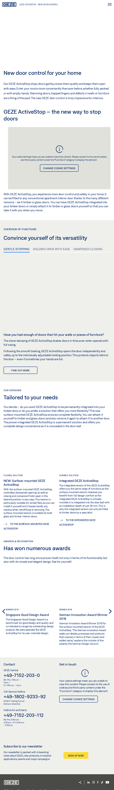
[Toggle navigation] (109, 4)
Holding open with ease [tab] (51, 249)
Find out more (20, 359)
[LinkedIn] (88, 784)
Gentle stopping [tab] (17, 249)
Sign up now (76, 757)
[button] (3, 609)
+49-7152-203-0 (22, 677)
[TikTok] (102, 784)
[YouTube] (107, 784)
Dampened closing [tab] (88, 249)
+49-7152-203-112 (24, 717)
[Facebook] (97, 784)
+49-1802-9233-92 (25, 698)
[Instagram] (93, 784)
